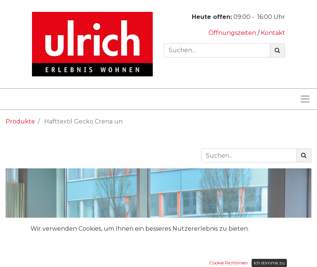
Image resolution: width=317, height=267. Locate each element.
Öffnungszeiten (233, 32)
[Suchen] (277, 50)
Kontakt (273, 32)
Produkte (20, 121)
